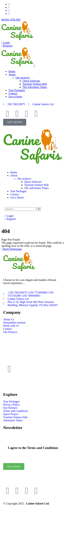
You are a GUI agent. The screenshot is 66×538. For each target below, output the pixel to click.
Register (6, 45)
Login (5, 42)
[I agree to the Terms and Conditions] (33, 437)
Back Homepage (11, 249)
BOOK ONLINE (11, 19)
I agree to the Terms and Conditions (33, 448)
